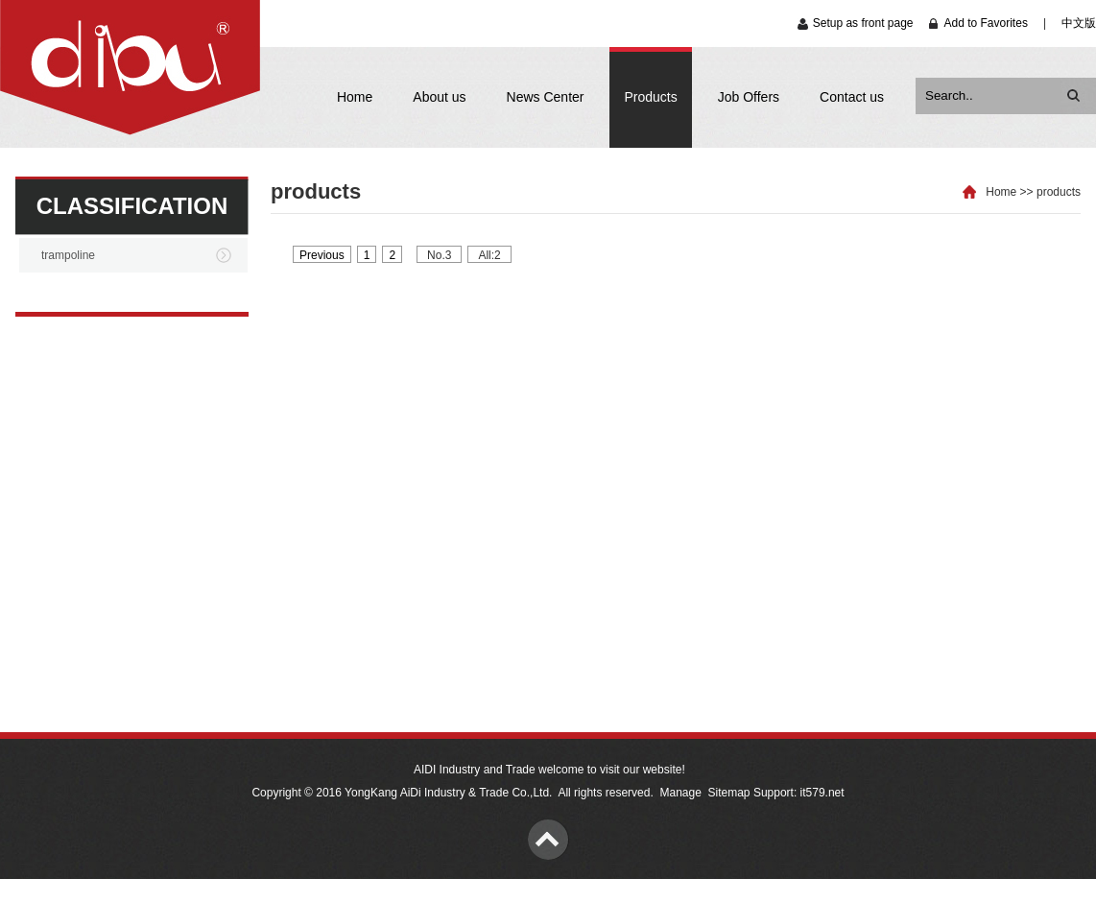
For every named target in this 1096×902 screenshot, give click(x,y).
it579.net (822, 792)
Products (650, 97)
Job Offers (748, 97)
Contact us (852, 97)
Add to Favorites (986, 23)
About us (439, 97)
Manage (680, 792)
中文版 (1078, 23)
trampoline (68, 255)
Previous (322, 255)
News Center (545, 97)
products (1058, 192)
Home (354, 97)
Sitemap (729, 792)
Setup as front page (863, 23)
